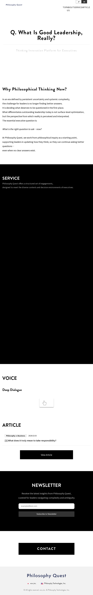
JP (79, 2)
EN (84, 2)
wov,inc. (31, 583)
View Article (46, 454)
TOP (65, 7)
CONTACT (46, 548)
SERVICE (78, 7)
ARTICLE (86, 7)
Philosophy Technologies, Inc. (53, 583)
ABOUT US (70, 9)
